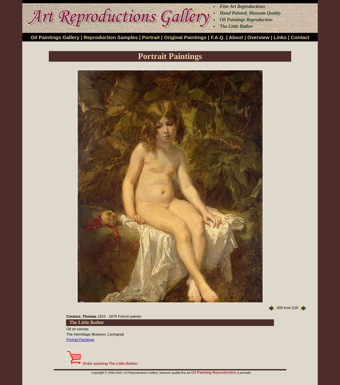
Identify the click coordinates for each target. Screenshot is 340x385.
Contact (300, 37)
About (236, 37)
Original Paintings (185, 37)
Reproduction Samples (111, 37)
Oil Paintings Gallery (55, 37)
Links (280, 37)
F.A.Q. (218, 37)
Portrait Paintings (80, 340)
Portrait (151, 37)
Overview (258, 37)
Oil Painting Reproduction (214, 372)
